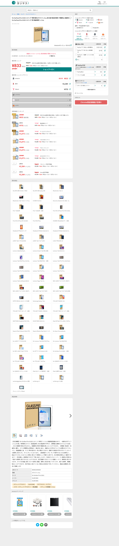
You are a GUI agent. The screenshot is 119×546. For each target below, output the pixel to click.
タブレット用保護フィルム (47, 487)
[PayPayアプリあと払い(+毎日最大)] (105, 50)
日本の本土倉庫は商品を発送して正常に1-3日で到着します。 (46, 63)
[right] (70, 416)
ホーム (13, 14)
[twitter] (38, 525)
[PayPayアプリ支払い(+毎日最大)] (105, 47)
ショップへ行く (49, 69)
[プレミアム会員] (105, 75)
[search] (90, 10)
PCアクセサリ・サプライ (44, 484)
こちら (88, 67)
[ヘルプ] (95, 72)
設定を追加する (91, 89)
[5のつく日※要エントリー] (105, 85)
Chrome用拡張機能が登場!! (91, 102)
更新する (52, 56)
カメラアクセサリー (31, 14)
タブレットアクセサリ (20, 484)
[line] (42, 525)
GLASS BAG (31, 484)
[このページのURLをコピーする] (46, 524)
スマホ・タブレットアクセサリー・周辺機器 (26, 487)
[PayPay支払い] (105, 72)
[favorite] (70, 18)
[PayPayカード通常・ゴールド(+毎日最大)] (105, 55)
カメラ (22, 14)
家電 (18, 14)
